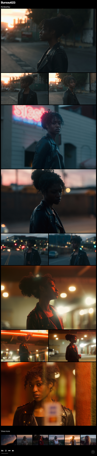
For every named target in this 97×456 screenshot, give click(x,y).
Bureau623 (8, 2)
